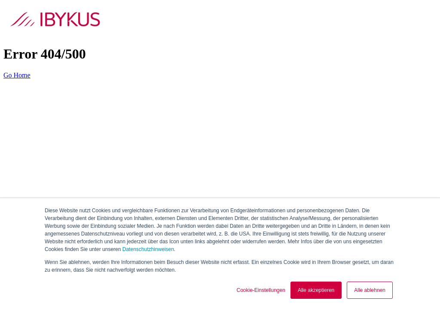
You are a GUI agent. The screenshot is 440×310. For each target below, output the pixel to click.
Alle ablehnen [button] (369, 290)
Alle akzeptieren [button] (316, 290)
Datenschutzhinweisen (148, 249)
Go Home (17, 75)
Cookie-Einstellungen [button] (260, 290)
